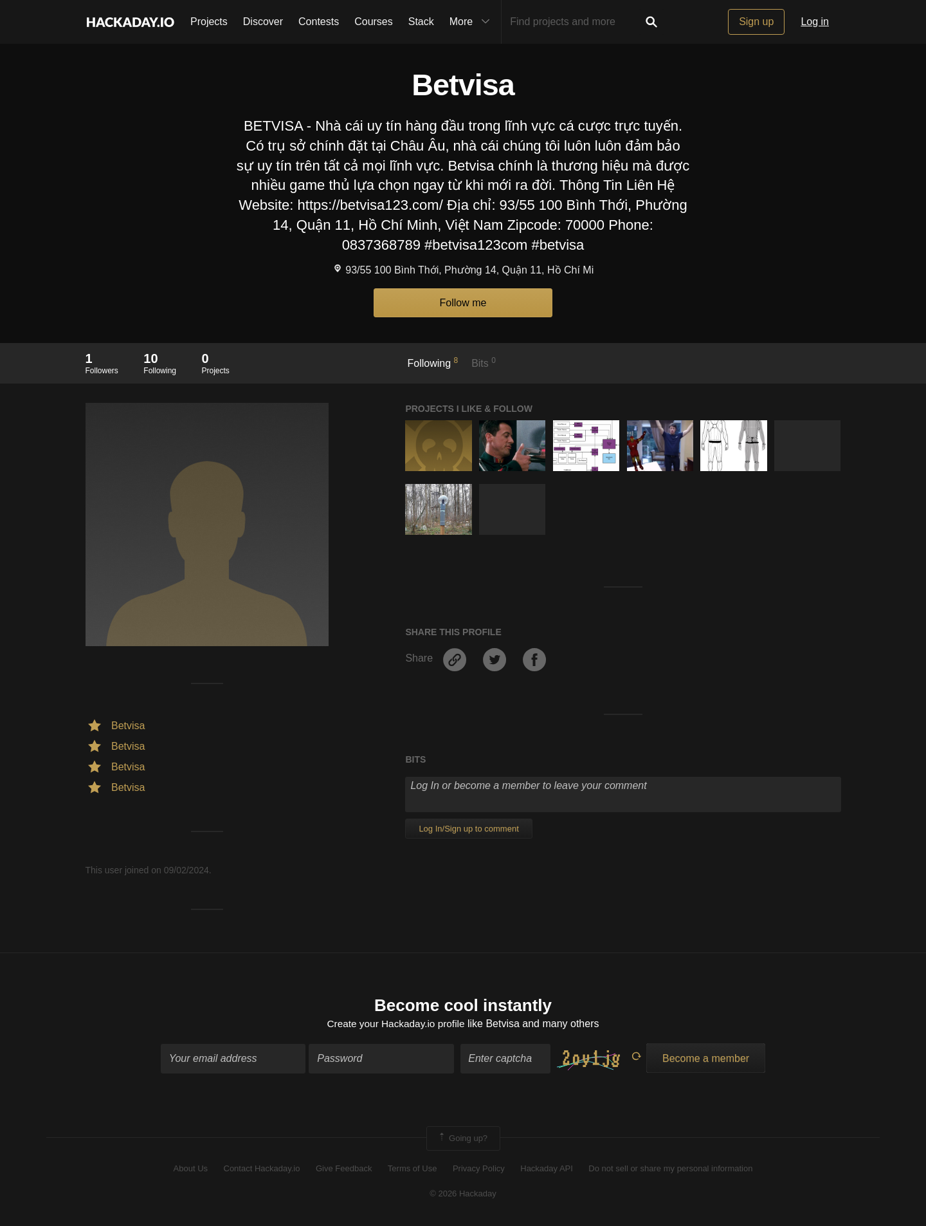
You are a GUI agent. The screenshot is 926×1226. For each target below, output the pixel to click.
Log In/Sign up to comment (468, 828)
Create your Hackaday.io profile (396, 1024)
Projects (209, 21)
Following (433, 362)
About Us (191, 1170)
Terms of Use (412, 1170)
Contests (318, 21)
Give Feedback (344, 1170)
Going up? (462, 1139)
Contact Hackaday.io (262, 1170)
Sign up (756, 21)
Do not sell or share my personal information (670, 1170)
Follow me (463, 302)
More (472, 22)
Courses (373, 21)
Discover (263, 21)
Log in (815, 21)
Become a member (705, 1059)
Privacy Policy (479, 1170)
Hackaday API (546, 1170)
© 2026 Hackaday (463, 1194)
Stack (421, 21)
